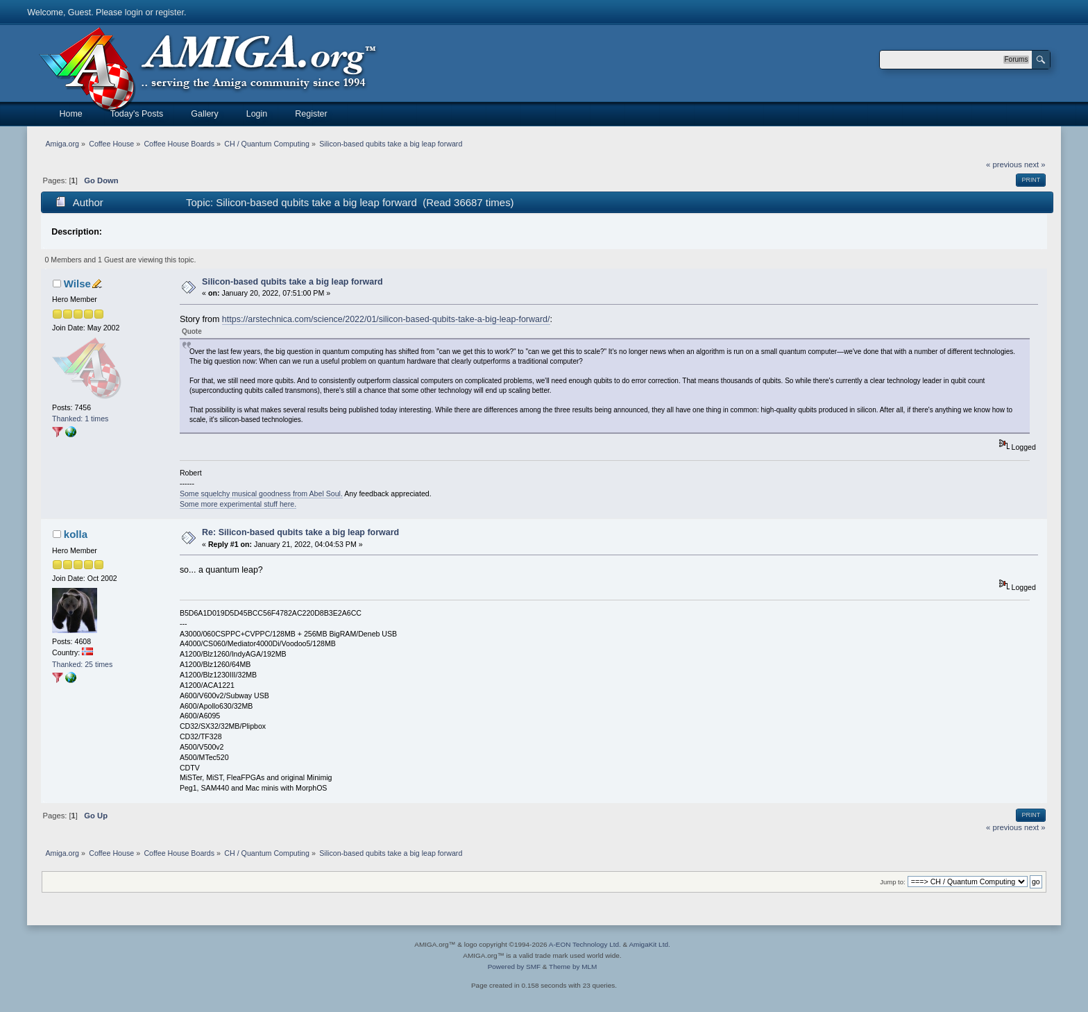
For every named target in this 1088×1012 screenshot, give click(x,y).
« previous (1004, 164)
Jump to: (893, 882)
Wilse (77, 283)
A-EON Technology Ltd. (585, 944)
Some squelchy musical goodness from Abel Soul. (261, 493)
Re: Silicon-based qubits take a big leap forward (300, 532)
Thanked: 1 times (80, 418)
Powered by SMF (514, 966)
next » (1035, 164)
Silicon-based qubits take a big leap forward (292, 282)
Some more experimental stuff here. (238, 504)
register (169, 12)
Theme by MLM (573, 966)
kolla (75, 534)
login (134, 12)
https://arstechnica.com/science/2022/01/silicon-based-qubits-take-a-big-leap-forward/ (386, 319)
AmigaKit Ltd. (649, 944)
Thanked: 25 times (82, 664)
